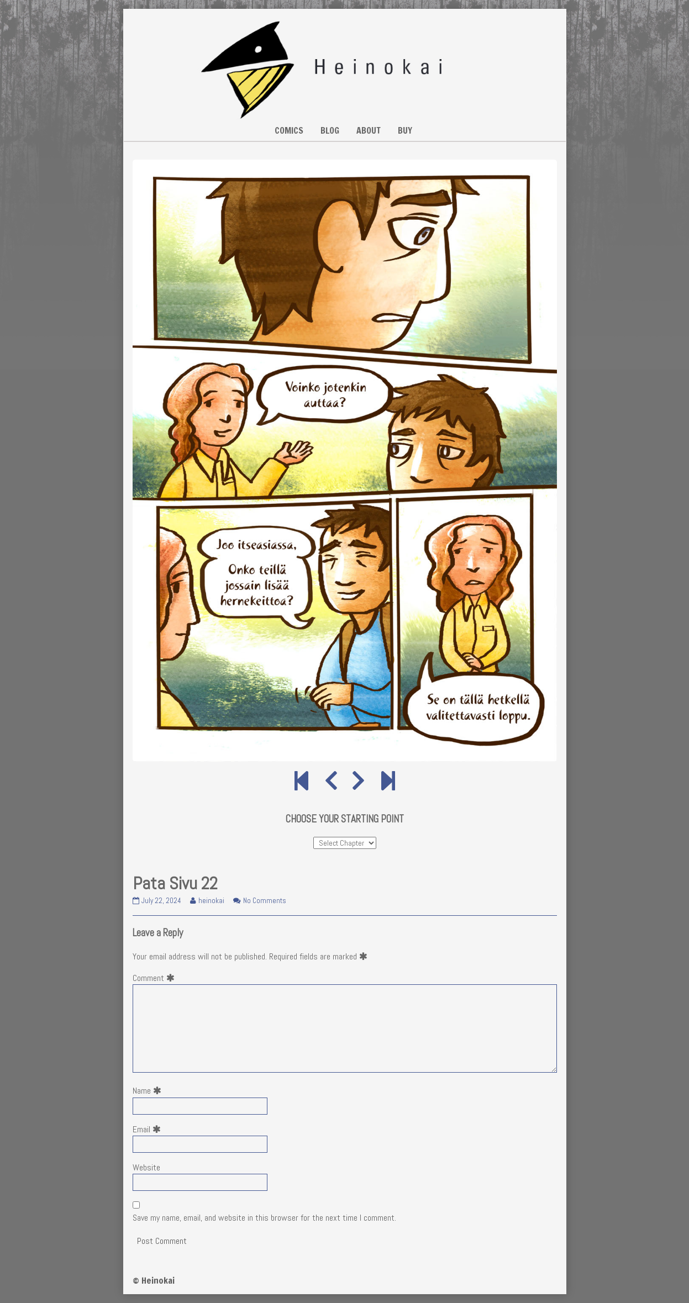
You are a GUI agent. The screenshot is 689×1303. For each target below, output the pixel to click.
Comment (156, 978)
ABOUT (368, 130)
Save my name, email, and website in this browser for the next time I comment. (264, 1217)
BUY (405, 130)
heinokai (211, 900)
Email (149, 1129)
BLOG (329, 130)
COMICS (289, 130)
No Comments (264, 900)
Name (149, 1090)
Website (146, 1167)
